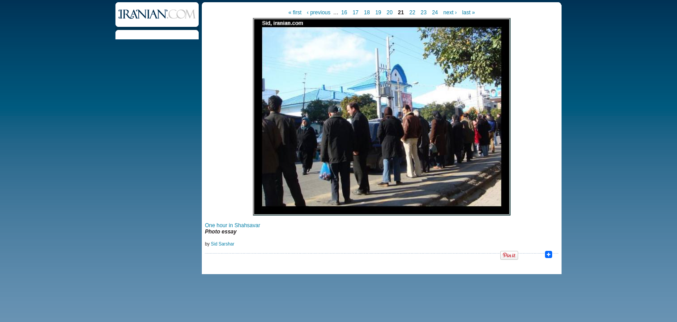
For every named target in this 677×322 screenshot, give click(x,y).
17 (355, 12)
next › (450, 12)
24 (435, 12)
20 (389, 12)
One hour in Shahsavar (232, 225)
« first (295, 12)
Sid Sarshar (222, 244)
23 (423, 12)
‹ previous (319, 12)
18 (367, 12)
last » (468, 12)
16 (344, 12)
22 (412, 12)
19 (378, 12)
